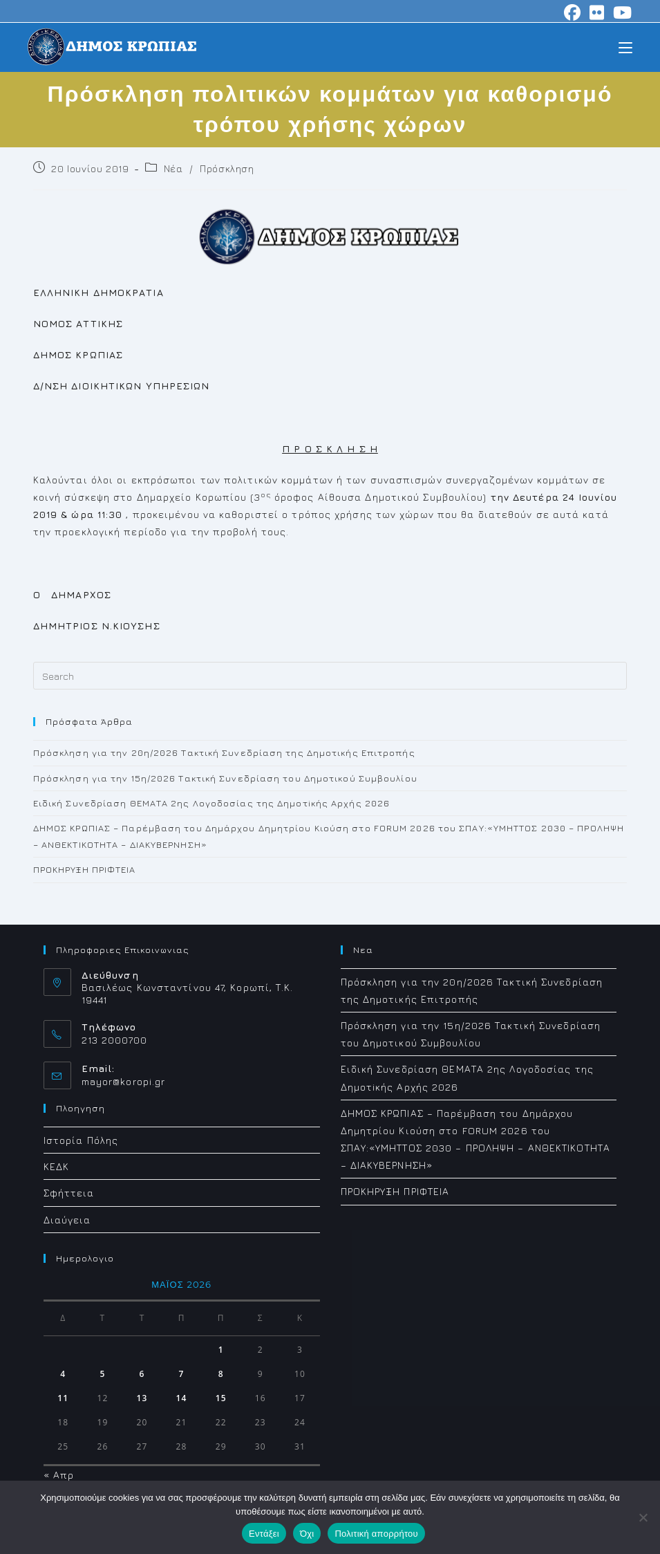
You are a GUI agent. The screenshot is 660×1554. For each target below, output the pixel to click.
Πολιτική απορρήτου (375, 1533)
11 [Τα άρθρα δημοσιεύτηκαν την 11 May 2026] (62, 1398)
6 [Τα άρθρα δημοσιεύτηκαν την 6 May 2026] (142, 1374)
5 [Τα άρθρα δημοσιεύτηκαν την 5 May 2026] (102, 1374)
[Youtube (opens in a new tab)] (620, 12)
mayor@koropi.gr (124, 1081)
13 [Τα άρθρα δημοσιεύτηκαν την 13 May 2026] (142, 1398)
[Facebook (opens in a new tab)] (572, 12)
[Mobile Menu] (625, 46)
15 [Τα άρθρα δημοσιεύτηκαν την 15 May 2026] (221, 1398)
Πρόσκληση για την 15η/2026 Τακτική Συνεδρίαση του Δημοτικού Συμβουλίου (225, 778)
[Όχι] (643, 1517)
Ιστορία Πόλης (81, 1140)
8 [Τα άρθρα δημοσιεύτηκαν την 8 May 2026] (221, 1374)
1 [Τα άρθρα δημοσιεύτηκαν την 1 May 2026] (221, 1350)
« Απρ (59, 1475)
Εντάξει (264, 1533)
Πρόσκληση (227, 168)
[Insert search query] (330, 676)
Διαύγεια (67, 1219)
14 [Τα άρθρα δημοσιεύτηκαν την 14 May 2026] (181, 1398)
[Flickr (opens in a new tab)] (597, 12)
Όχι (307, 1533)
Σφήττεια (69, 1193)
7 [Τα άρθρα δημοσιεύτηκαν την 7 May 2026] (182, 1374)
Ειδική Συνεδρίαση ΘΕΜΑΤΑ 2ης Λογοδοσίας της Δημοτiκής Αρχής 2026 (211, 802)
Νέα (173, 168)
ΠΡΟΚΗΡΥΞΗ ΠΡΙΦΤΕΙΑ (84, 869)
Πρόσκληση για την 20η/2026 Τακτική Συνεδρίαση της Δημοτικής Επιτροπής (224, 752)
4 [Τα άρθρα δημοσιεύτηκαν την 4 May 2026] (63, 1374)
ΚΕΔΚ (56, 1166)
